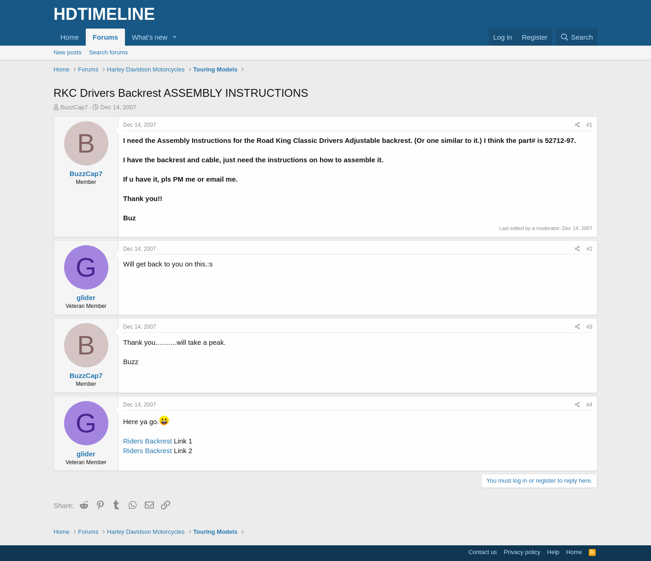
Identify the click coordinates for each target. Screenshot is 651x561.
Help (553, 552)
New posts (67, 52)
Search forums (108, 52)
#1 (589, 125)
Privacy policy (522, 552)
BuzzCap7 (74, 107)
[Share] (577, 125)
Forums (105, 37)
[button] (174, 37)
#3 (589, 327)
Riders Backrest (147, 441)
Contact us (482, 552)
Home (69, 37)
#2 (589, 249)
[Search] (577, 37)
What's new (149, 37)
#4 (589, 405)
